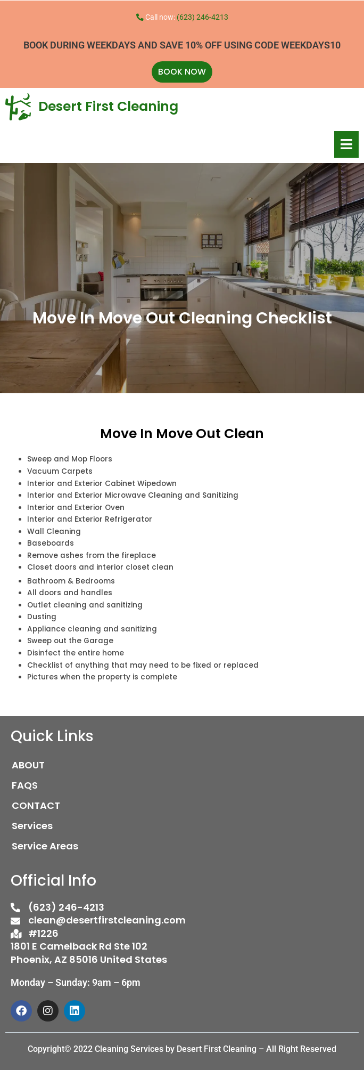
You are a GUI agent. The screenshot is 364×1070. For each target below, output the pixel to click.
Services (32, 825)
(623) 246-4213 (202, 17)
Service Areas (45, 846)
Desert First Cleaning (108, 106)
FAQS (25, 785)
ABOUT (28, 765)
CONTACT (36, 805)
